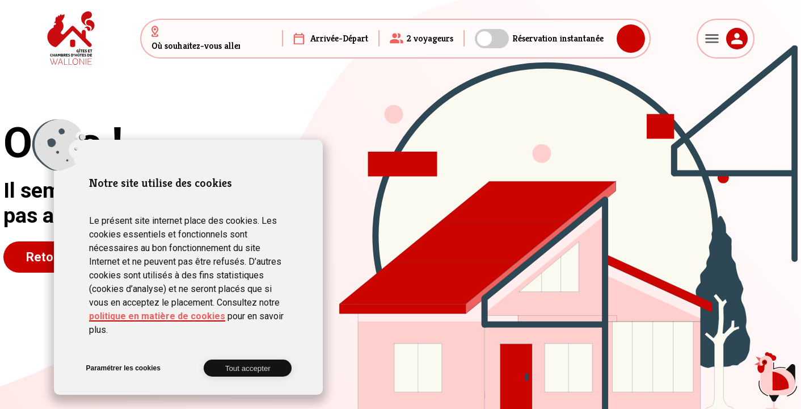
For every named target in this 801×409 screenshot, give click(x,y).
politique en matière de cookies (157, 316)
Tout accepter (248, 368)
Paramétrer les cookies (123, 368)
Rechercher (631, 38)
